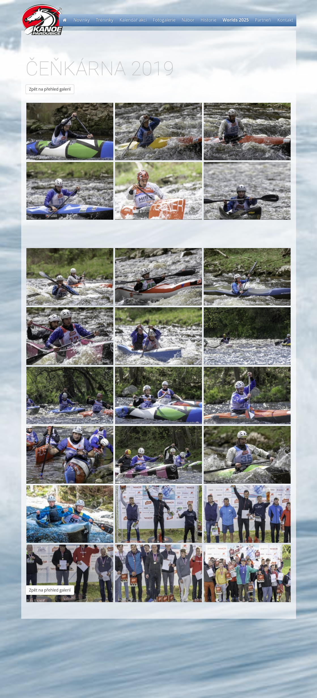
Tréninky (104, 20)
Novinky (81, 20)
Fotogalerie (164, 20)
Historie (208, 20)
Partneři (263, 20)
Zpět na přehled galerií (50, 89)
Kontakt (285, 20)
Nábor (188, 20)
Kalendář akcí (133, 20)
